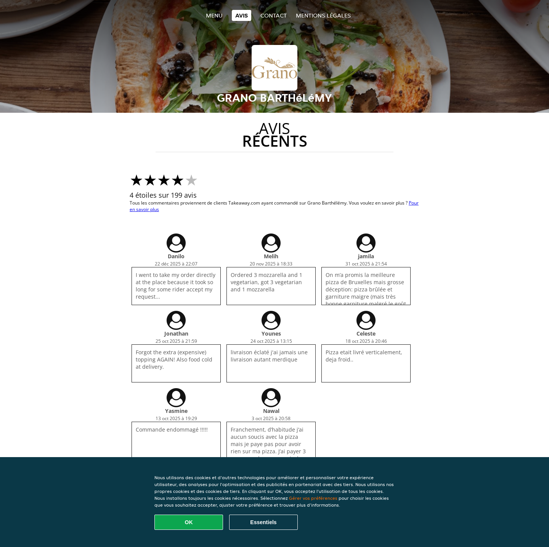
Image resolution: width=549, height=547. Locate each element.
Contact (273, 15)
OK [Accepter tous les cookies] (189, 522)
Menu (214, 15)
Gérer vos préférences (313, 498)
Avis (241, 15)
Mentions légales (323, 15)
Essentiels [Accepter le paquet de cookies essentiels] (263, 522)
